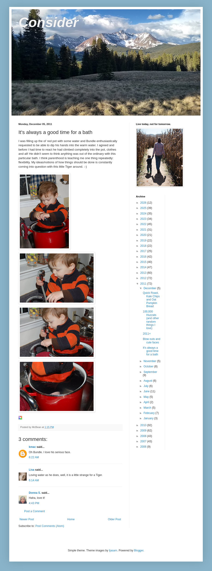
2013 (143, 272)
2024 (143, 213)
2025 (143, 208)
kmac (32, 447)
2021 (143, 229)
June (147, 391)
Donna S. (35, 492)
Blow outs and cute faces (151, 340)
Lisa (31, 469)
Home (71, 519)
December (150, 288)
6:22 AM (34, 457)
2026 (143, 202)
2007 (143, 441)
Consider (48, 22)
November (150, 361)
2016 (143, 256)
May (147, 397)
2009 (143, 430)
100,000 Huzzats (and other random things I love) (151, 320)
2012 (143, 278)
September (150, 372)
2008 (143, 436)
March (148, 407)
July (146, 386)
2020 (143, 235)
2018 (143, 245)
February (149, 413)
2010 (143, 425)
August (148, 380)
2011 (143, 283)
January (149, 418)
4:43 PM (34, 503)
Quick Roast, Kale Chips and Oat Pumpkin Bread (151, 299)
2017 (143, 251)
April (147, 402)
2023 (143, 218)
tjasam (113, 550)
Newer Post (27, 519)
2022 (143, 224)
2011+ (147, 333)
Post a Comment (34, 511)
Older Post (114, 519)
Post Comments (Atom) (49, 526)
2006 (143, 446)
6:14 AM (34, 480)
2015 (143, 262)
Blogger (139, 550)
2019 (143, 240)
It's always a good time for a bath (151, 351)
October (149, 366)
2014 (143, 267)
